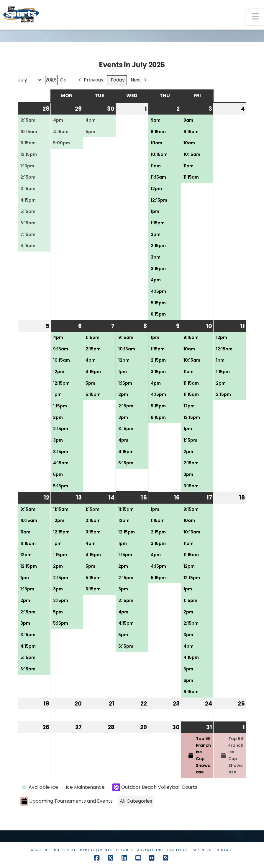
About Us (40, 850)
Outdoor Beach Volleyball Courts (154, 787)
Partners (202, 850)
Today (117, 79)
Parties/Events (96, 850)
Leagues (124, 850)
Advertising (150, 850)
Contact (224, 850)
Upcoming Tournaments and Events (66, 801)
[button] (255, 17)
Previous (90, 80)
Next (139, 80)
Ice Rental (65, 850)
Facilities (177, 850)
